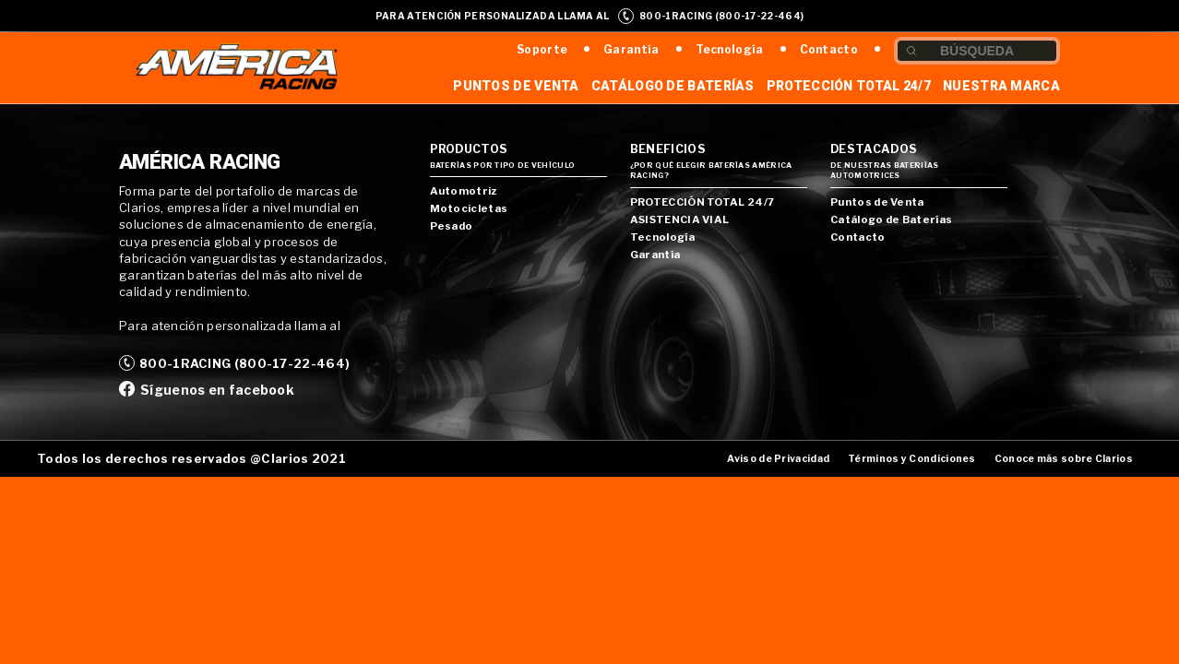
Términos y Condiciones (912, 459)
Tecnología (730, 49)
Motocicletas (469, 208)
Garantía (631, 49)
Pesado (451, 225)
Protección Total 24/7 (849, 85)
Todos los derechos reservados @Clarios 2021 (191, 458)
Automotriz (463, 190)
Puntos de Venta (516, 85)
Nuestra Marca (1001, 85)
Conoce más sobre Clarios (1063, 459)
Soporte (542, 49)
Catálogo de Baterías (673, 85)
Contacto (829, 49)
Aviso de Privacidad (778, 459)
